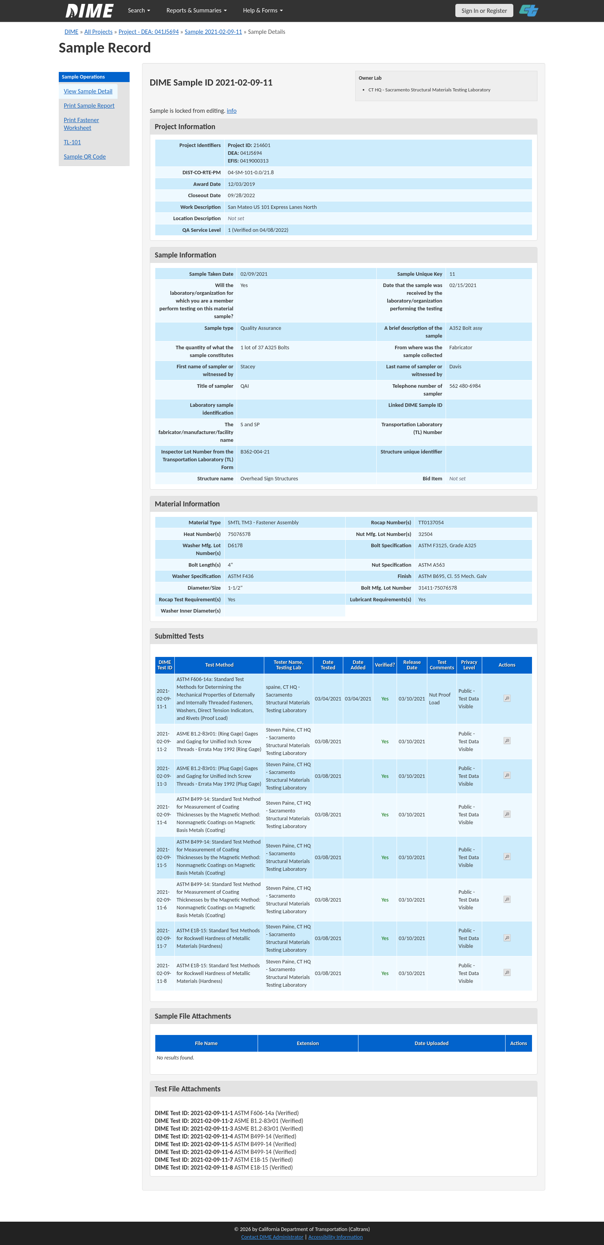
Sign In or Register (484, 10)
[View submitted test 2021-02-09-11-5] (507, 858)
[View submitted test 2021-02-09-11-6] (507, 900)
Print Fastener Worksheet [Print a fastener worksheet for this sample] (81, 123)
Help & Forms (263, 10)
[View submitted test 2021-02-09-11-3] (507, 776)
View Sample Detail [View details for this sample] (88, 91)
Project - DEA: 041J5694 (149, 31)
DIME (71, 31)
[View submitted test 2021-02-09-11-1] (507, 699)
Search (139, 10)
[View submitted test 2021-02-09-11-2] (507, 742)
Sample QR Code (85, 156)
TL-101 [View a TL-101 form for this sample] (72, 142)
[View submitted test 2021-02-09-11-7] (507, 939)
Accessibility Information (335, 1237)
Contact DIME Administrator (272, 1237)
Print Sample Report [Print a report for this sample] (89, 105)
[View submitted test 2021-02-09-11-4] (507, 815)
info (232, 110)
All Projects (98, 31)
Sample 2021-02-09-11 (213, 31)
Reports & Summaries (197, 10)
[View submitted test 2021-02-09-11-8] (507, 973)
